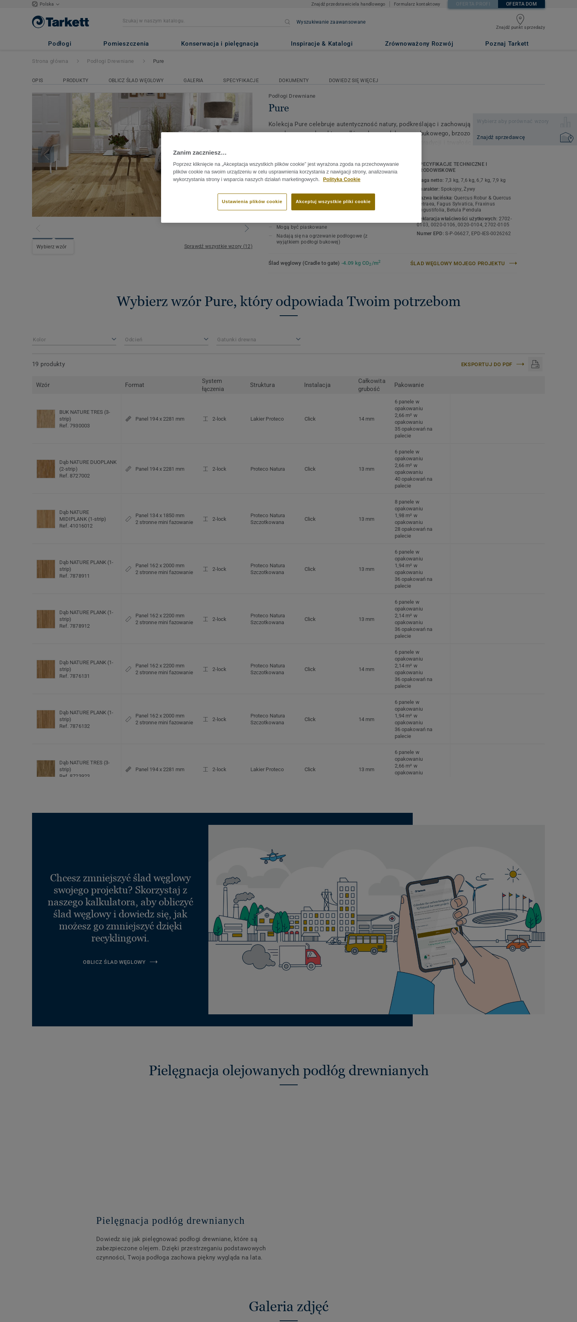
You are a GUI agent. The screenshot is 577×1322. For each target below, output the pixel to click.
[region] (291, 177)
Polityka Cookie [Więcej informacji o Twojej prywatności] (341, 179)
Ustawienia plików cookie (252, 201)
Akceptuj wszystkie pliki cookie (333, 201)
